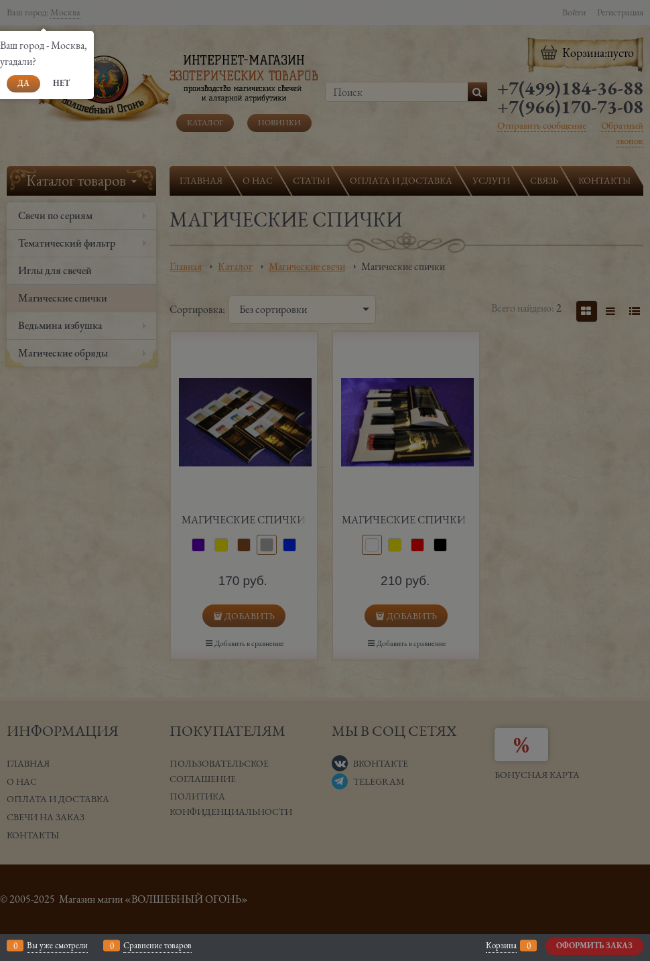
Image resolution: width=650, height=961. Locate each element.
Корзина (501, 945)
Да (23, 83)
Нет (61, 83)
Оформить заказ (594, 945)
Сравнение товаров (157, 945)
